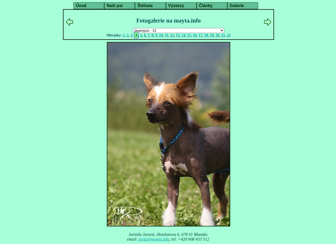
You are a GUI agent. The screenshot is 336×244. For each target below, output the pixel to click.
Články (206, 5)
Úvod (81, 5)
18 (206, 35)
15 (189, 35)
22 (228, 35)
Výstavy (176, 5)
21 (223, 35)
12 (172, 35)
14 (183, 35)
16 (195, 35)
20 (217, 35)
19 (211, 35)
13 (178, 35)
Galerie (237, 5)
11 (166, 35)
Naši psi (115, 5)
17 (200, 35)
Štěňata (145, 5)
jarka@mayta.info (154, 239)
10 (161, 35)
